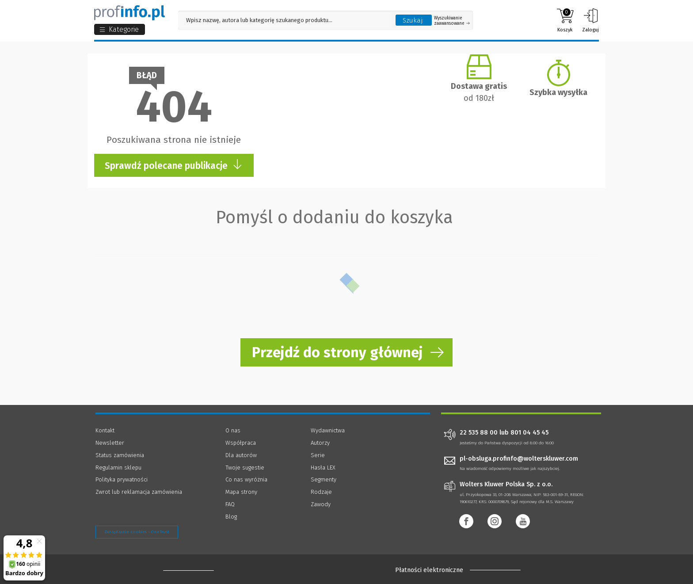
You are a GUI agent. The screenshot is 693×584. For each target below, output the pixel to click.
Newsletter (109, 442)
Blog (231, 516)
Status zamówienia (119, 455)
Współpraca (240, 442)
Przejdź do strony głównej (337, 352)
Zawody (321, 504)
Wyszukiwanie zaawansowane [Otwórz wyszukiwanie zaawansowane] (452, 20)
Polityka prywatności (121, 479)
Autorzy (320, 442)
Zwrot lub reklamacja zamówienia (138, 492)
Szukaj (413, 20)
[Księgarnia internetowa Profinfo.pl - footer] (188, 570)
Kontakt (104, 430)
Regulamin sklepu (118, 467)
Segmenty (323, 479)
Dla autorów (241, 455)
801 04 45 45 (529, 432)
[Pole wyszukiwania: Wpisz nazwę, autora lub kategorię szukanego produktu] (284, 20)
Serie (318, 455)
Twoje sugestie (244, 467)
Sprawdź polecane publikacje (174, 165)
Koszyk (565, 20)
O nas (232, 430)
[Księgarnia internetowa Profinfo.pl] (129, 12)
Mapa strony (241, 492)
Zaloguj (590, 20)
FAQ (230, 504)
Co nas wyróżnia (246, 479)
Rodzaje (321, 492)
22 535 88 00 (479, 432)
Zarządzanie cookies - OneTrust (136, 531)
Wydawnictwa (328, 430)
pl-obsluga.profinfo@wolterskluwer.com (519, 458)
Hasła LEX (323, 467)
